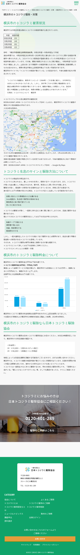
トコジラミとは (11, 503)
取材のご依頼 (46, 513)
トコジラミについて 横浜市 (25, 92)
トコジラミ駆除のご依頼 (39, 503)
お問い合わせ (62, 357)
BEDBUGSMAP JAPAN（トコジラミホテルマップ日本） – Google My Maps (37, 165)
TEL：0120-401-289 (28, 485)
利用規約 (36, 544)
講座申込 (8, 517)
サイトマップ (26, 544)
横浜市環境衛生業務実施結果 (21, 52)
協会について (10, 499)
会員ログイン (34, 517)
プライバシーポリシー (50, 544)
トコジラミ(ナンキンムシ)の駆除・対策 (19, 248)
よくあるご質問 (47, 499)
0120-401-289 (40, 418)
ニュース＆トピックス (13, 513)
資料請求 (8, 521)
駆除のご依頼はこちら (42, 430)
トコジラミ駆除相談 (35, 506)
